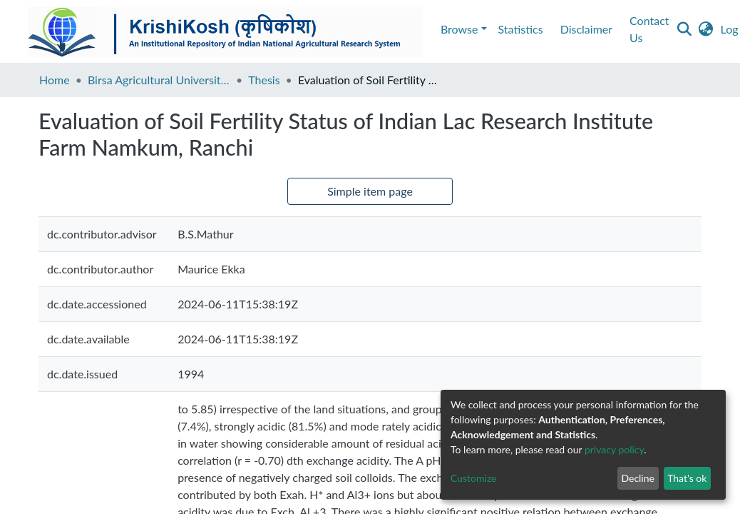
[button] (656, 29)
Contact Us (205, 29)
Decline (637, 478)
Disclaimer (134, 29)
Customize (474, 478)
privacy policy (614, 449)
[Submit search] (634, 29)
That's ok (686, 478)
